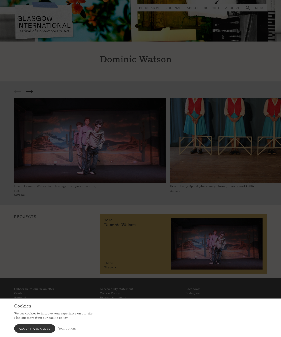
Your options (67, 328)
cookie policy (58, 317)
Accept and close (35, 328)
